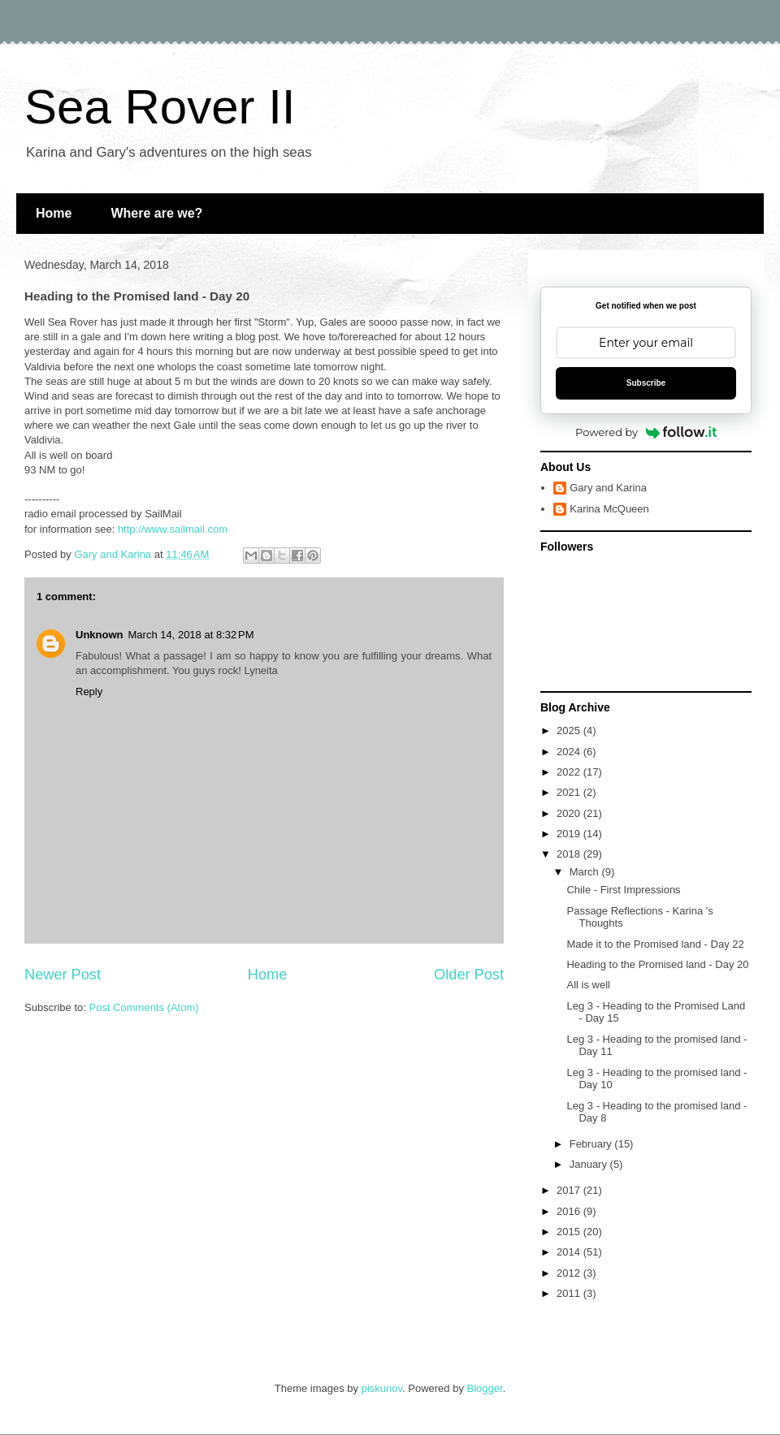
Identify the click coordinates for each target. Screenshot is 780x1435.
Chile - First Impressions (623, 890)
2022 (570, 772)
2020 (570, 813)
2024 (570, 752)
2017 (570, 1190)
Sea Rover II (160, 107)
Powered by (646, 432)
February (592, 1144)
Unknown (100, 635)
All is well (587, 985)
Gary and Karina (608, 488)
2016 (570, 1211)
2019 (570, 834)
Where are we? (156, 213)
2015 (570, 1231)
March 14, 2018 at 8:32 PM (191, 635)
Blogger (485, 1388)
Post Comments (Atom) (144, 1007)
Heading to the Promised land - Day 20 (657, 964)
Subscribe (645, 382)
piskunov (382, 1388)
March (586, 872)
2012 (570, 1273)
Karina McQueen (609, 509)
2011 (570, 1293)
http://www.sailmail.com (173, 529)
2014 (570, 1252)
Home (54, 213)
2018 (570, 854)
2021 (570, 792)
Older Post (469, 974)
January (590, 1164)
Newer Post (62, 974)
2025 (570, 730)
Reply (89, 691)
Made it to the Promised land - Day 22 (654, 944)
